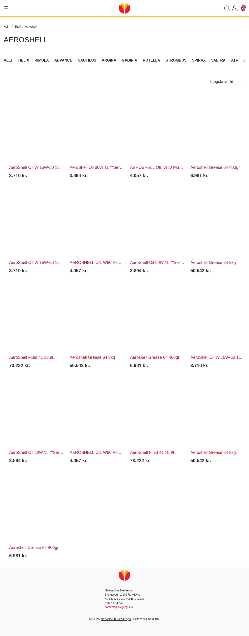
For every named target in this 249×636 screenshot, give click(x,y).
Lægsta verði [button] (226, 81)
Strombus (176, 60)
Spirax (199, 60)
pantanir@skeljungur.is (119, 607)
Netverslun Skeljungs (116, 619)
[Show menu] (6, 8)
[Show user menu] (235, 8)
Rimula (42, 60)
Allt (8, 60)
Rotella (151, 60)
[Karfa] (243, 8)
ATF (234, 60)
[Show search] (227, 8)
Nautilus (87, 60)
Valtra (218, 60)
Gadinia (129, 60)
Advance (63, 60)
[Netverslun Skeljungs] (124, 8)
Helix (23, 60)
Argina (109, 60)
